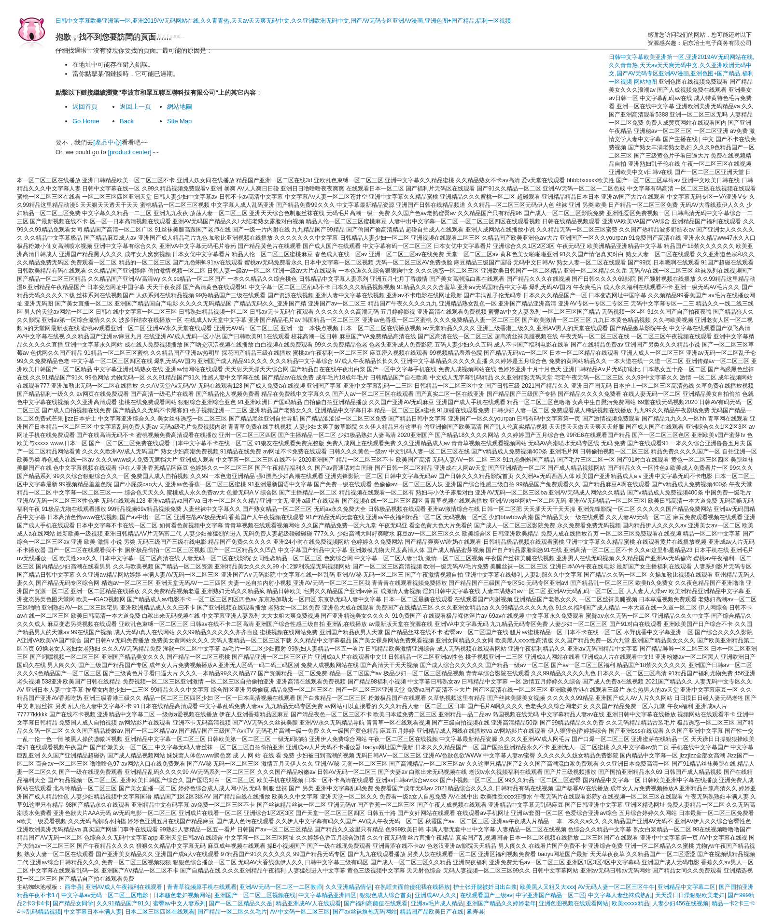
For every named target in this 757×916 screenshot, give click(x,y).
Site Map (179, 121)
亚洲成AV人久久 (436, 895)
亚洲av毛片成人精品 (437, 903)
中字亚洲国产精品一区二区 (550, 895)
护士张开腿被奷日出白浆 (485, 887)
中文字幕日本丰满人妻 (93, 911)
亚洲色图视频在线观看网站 (573, 903)
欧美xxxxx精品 (630, 903)
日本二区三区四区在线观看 (160, 911)
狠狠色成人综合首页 (386, 895)
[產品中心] (107, 142)
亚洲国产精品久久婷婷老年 (501, 903)
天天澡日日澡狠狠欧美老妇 (690, 895)
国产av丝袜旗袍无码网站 (365, 911)
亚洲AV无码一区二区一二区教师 (280, 887)
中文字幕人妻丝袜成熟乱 (620, 895)
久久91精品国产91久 (123, 903)
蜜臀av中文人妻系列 (179, 903)
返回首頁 (85, 106)
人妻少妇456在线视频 (680, 903)
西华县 (73, 887)
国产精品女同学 (73, 903)
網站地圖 (179, 106)
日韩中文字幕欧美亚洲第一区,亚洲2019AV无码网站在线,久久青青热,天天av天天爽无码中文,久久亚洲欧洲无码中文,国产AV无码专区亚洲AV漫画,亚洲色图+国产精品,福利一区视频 (283, 20)
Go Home (85, 121)
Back (127, 121)
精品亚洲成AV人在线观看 (308, 903)
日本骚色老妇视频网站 (182, 895)
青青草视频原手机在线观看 (202, 887)
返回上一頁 (135, 106)
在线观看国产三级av (486, 895)
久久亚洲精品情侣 (348, 887)
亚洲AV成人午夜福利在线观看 (124, 887)
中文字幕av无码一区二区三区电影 (105, 895)
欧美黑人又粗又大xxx (547, 887)
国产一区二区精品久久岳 (240, 903)
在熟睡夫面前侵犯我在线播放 (412, 887)
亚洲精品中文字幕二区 (686, 887)
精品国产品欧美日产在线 (431, 911)
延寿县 (475, 911)
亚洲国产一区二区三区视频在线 (254, 895)
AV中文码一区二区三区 (300, 911)
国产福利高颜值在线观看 (375, 903)
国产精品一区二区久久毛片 (232, 911)
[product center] (129, 152)
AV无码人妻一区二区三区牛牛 (616, 887)
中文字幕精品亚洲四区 (327, 895)
